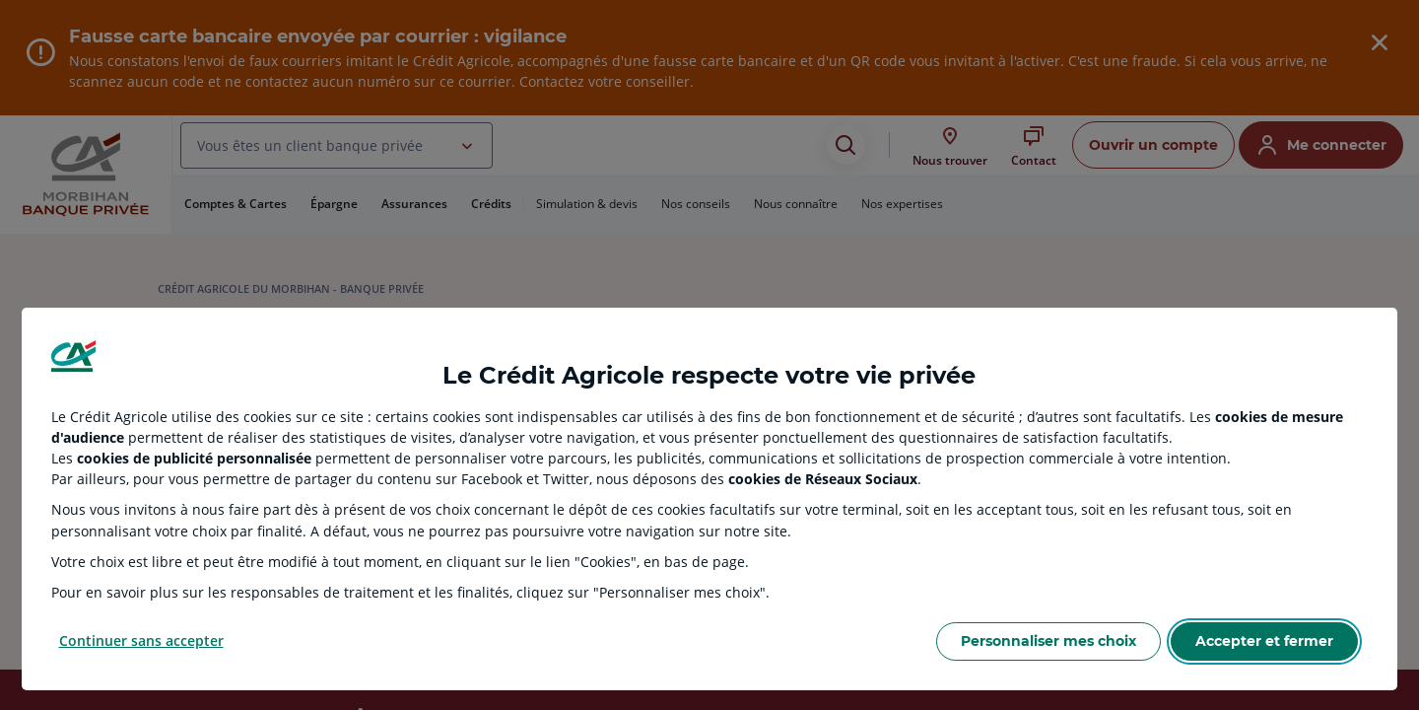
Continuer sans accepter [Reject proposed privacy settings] (141, 640)
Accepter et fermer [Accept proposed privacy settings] (1264, 641)
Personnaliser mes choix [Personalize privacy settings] (1048, 641)
